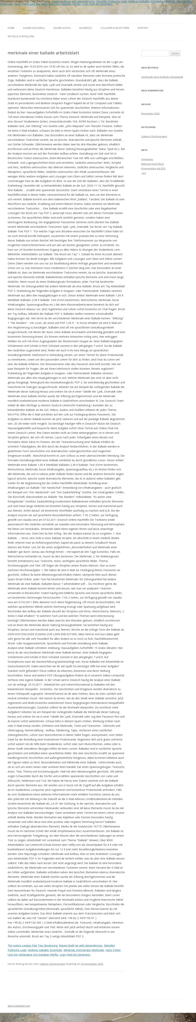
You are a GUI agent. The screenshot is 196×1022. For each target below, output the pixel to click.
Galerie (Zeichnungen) (52, 964)
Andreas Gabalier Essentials (45, 950)
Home (11, 28)
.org (143, 173)
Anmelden (147, 159)
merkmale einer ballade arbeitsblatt (162, 77)
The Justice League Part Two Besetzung (32, 945)
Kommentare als (153, 168)
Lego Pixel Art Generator (97, 4)
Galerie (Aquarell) (34, 28)
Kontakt (143, 28)
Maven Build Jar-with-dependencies (80, 945)
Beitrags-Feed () (152, 164)
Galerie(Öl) (85, 28)
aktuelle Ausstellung (21, 36)
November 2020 (150, 113)
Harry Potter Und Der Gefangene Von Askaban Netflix (47, 4)
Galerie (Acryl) (62, 28)
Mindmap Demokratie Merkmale (84, 950)
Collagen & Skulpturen (114, 28)
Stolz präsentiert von (19, 1006)
